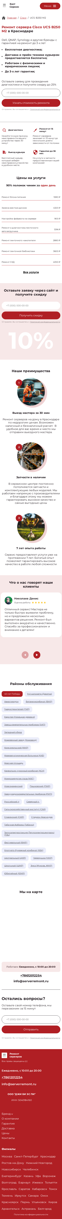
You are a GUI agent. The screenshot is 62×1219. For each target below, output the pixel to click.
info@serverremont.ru (31, 981)
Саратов (24, 1189)
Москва (7, 1156)
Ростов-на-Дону (13, 1163)
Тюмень (7, 1195)
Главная (12, 17)
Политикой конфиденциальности (45, 109)
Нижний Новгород (39, 1163)
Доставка (8, 1128)
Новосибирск (11, 1169)
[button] (36, 655)
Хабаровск (39, 1189)
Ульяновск (39, 1202)
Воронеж (49, 1176)
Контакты (8, 1138)
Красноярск (10, 1202)
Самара (33, 1195)
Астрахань (28, 1208)
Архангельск (11, 1208)
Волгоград (9, 1182)
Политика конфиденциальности (31, 1214)
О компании (10, 1118)
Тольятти (51, 1182)
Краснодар (48, 1156)
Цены (6, 1133)
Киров (52, 1202)
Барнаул (24, 1182)
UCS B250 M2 (38, 17)
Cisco (23, 17)
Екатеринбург (12, 1176)
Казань (28, 1176)
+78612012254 (31, 975)
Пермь (25, 1202)
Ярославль (9, 1189)
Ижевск (37, 1182)
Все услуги (31, 272)
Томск (53, 1189)
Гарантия (8, 1123)
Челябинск (30, 1169)
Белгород (44, 1208)
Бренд (7, 1113)
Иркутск (20, 1195)
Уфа (38, 1176)
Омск (44, 1195)
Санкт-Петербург (26, 1156)
